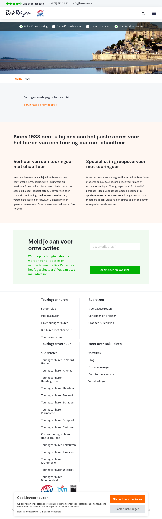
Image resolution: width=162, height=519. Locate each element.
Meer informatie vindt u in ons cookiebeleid (39, 511)
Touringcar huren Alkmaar (57, 370)
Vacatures (94, 353)
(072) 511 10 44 (59, 3)
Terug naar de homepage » (40, 104)
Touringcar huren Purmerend (51, 411)
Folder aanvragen (99, 367)
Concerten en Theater (102, 315)
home (18, 78)
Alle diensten (49, 353)
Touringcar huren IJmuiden (57, 452)
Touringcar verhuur (56, 344)
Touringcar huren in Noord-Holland (58, 361)
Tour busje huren (51, 337)
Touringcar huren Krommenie (51, 460)
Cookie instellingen (127, 509)
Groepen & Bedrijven (101, 323)
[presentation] (112, 258)
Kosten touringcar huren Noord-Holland (56, 436)
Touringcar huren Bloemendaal (51, 478)
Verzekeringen (97, 381)
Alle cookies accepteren (127, 499)
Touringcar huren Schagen (57, 402)
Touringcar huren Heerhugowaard (51, 379)
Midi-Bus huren (50, 315)
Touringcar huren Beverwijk (58, 395)
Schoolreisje (48, 308)
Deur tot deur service (101, 374)
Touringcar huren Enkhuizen (58, 445)
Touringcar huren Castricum (58, 427)
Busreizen (96, 300)
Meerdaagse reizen (100, 308)
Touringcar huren (54, 300)
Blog (91, 360)
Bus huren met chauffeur (56, 330)
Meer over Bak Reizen (105, 344)
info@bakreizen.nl (82, 3)
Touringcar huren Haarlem (57, 388)
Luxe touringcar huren (54, 323)
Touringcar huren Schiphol (57, 420)
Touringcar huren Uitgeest (57, 469)
